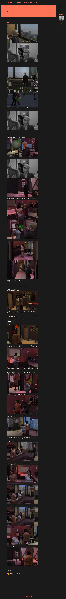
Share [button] (44, 21)
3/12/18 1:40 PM (17, 573)
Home (59, 6)
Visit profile (61, 25)
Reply (11, 576)
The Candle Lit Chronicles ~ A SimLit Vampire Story (22, 2)
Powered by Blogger (28, 596)
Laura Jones (61, 23)
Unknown (11, 573)
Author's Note (61, 7)
